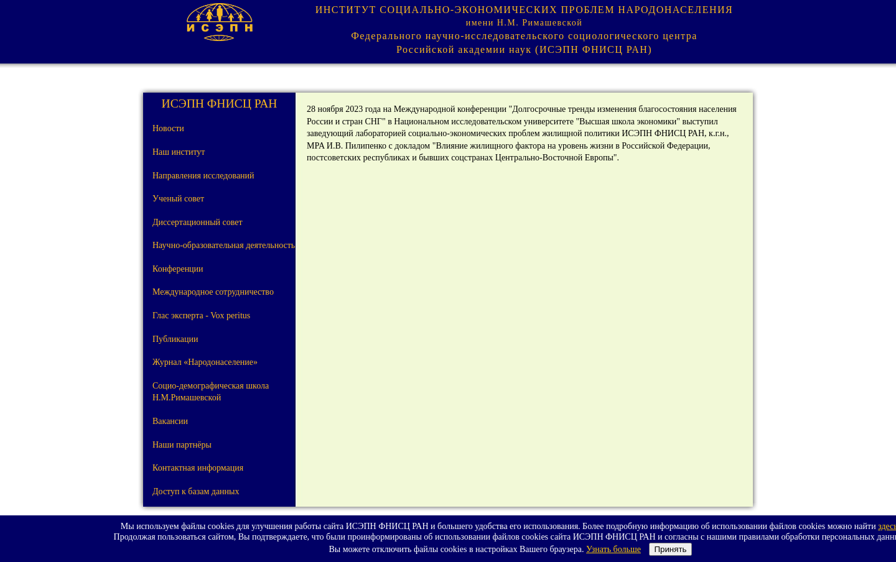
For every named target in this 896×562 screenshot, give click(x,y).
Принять (670, 549)
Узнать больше (613, 549)
